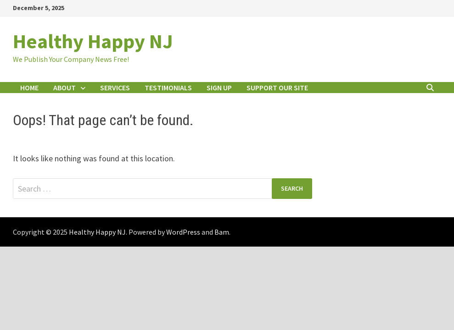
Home (29, 87)
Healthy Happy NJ (93, 41)
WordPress (183, 231)
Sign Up (219, 87)
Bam (221, 231)
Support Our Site (277, 87)
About (64, 87)
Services (115, 87)
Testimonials (168, 87)
